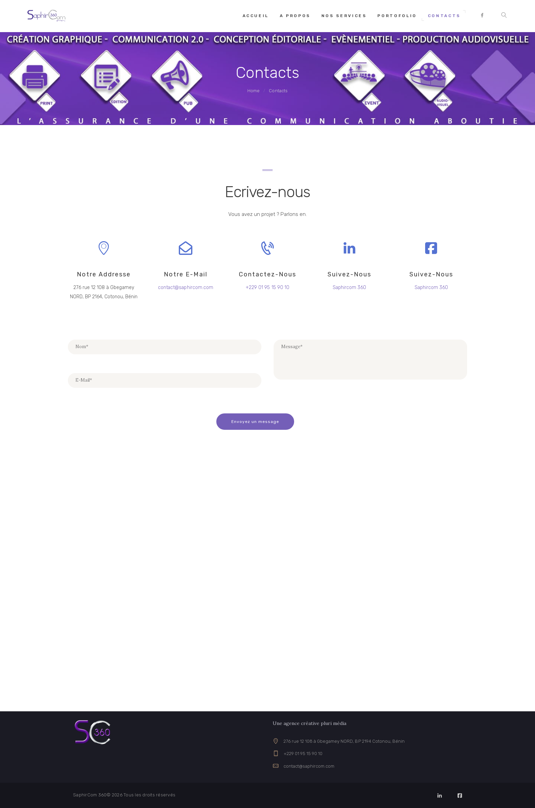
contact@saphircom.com (309, 765)
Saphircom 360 (349, 287)
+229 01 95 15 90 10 (303, 753)
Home (253, 90)
